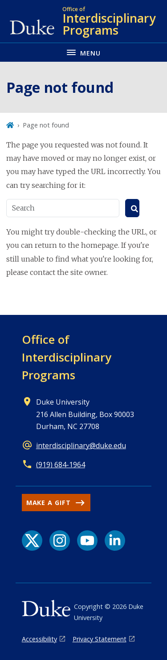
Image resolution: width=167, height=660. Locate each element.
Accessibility (39, 639)
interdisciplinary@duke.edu (81, 445)
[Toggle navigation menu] (83, 52)
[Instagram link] (59, 540)
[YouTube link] (87, 540)
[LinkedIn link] (115, 540)
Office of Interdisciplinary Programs (66, 357)
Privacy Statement (99, 639)
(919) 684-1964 (60, 464)
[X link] (32, 540)
